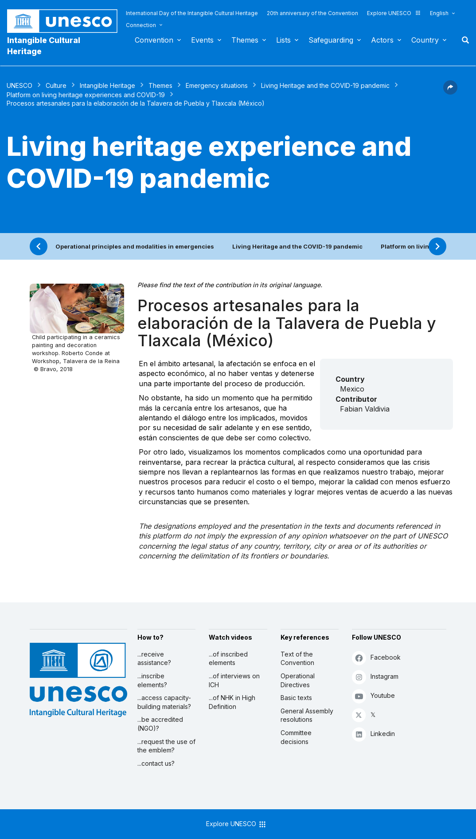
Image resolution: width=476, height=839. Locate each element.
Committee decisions (296, 737)
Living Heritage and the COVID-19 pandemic (325, 85)
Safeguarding (330, 40)
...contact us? (156, 763)
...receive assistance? (154, 658)
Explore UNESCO (394, 13)
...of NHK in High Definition (232, 702)
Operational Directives (298, 680)
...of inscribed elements (228, 658)
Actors (382, 40)
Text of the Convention (297, 658)
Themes (244, 40)
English (439, 13)
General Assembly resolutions (307, 715)
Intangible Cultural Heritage (43, 46)
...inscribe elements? (152, 680)
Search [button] (462, 40)
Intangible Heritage (107, 85)
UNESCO (19, 85)
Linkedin (373, 734)
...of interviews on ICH (234, 680)
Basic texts (296, 697)
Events (202, 40)
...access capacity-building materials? (164, 702)
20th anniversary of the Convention (312, 13)
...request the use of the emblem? (166, 746)
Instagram (375, 677)
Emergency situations (217, 85)
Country (425, 40)
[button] (450, 91)
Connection (141, 25)
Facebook (376, 658)
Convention (154, 40)
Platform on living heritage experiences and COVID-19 (86, 95)
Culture (56, 85)
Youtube (373, 696)
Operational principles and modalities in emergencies (134, 246)
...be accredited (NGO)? (160, 724)
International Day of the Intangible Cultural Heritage (192, 13)
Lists (283, 40)
